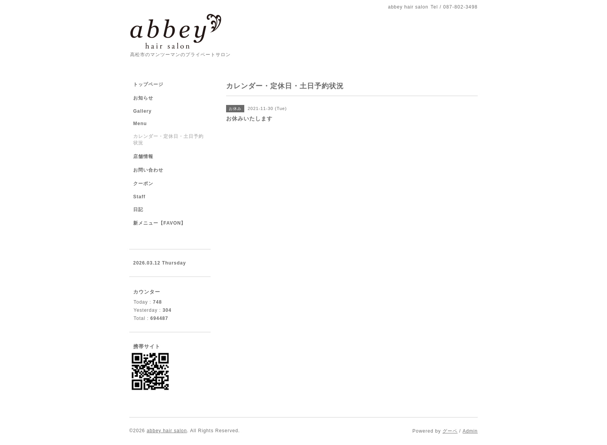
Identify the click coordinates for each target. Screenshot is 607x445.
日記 (138, 209)
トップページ (148, 84)
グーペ (450, 431)
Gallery (142, 111)
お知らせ (143, 98)
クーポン (143, 183)
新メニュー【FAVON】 (159, 223)
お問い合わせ (148, 170)
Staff (139, 196)
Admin (470, 431)
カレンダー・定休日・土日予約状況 (168, 140)
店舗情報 (143, 156)
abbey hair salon (167, 430)
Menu (140, 123)
